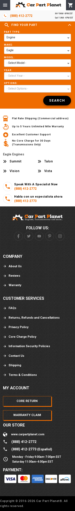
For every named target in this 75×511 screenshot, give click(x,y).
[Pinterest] (49, 236)
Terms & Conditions (20, 375)
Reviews (11, 276)
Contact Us (13, 356)
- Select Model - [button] (16, 62)
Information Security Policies (26, 346)
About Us (12, 266)
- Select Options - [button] (17, 88)
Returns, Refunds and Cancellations (31, 318)
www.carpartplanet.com (27, 434)
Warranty (12, 285)
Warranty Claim (27, 415)
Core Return (27, 401)
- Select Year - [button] (15, 75)
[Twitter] (28, 236)
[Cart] (70, 5)
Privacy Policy (16, 327)
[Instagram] (60, 236)
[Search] (57, 100)
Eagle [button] (10, 50)
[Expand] (69, 25)
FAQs (9, 308)
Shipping (12, 365)
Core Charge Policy (19, 337)
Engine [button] (11, 37)
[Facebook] (18, 236)
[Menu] (5, 5)
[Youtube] (39, 236)
